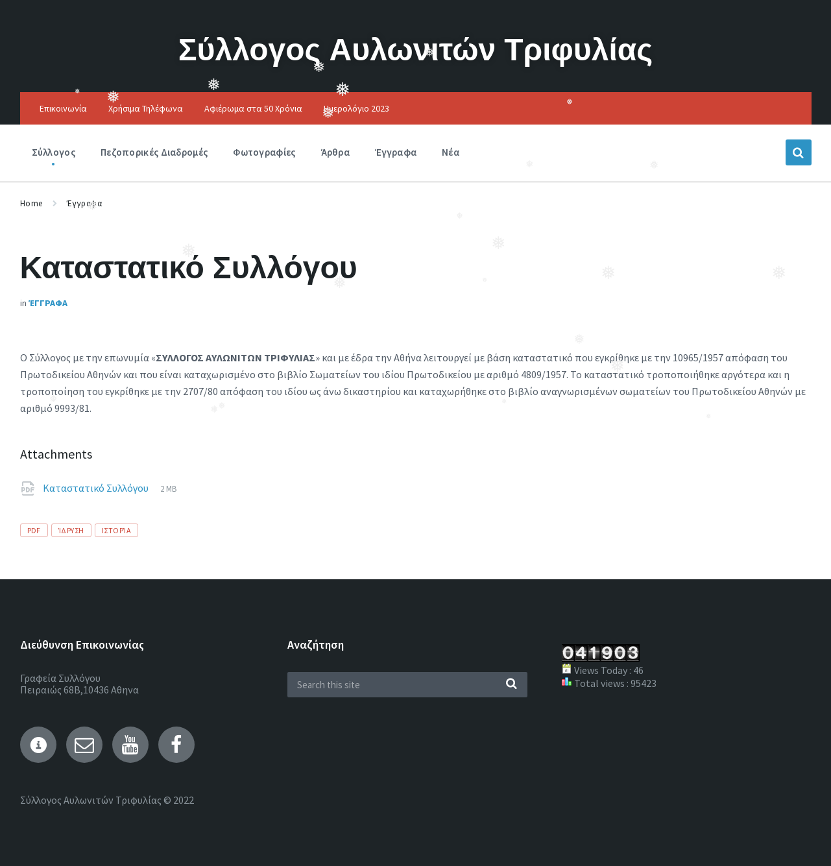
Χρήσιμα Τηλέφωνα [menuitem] (145, 108)
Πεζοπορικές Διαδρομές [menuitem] (154, 152)
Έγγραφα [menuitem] (395, 152)
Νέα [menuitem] (450, 152)
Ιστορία (116, 530)
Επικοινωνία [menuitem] (63, 108)
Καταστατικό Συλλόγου (97, 487)
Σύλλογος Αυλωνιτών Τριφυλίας (415, 49)
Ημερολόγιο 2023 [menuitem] (356, 108)
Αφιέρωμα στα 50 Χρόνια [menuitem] (253, 108)
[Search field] (407, 684)
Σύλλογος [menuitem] (53, 152)
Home (31, 203)
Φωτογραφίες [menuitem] (264, 152)
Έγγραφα (84, 203)
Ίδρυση (71, 530)
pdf (34, 530)
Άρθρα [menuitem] (335, 152)
